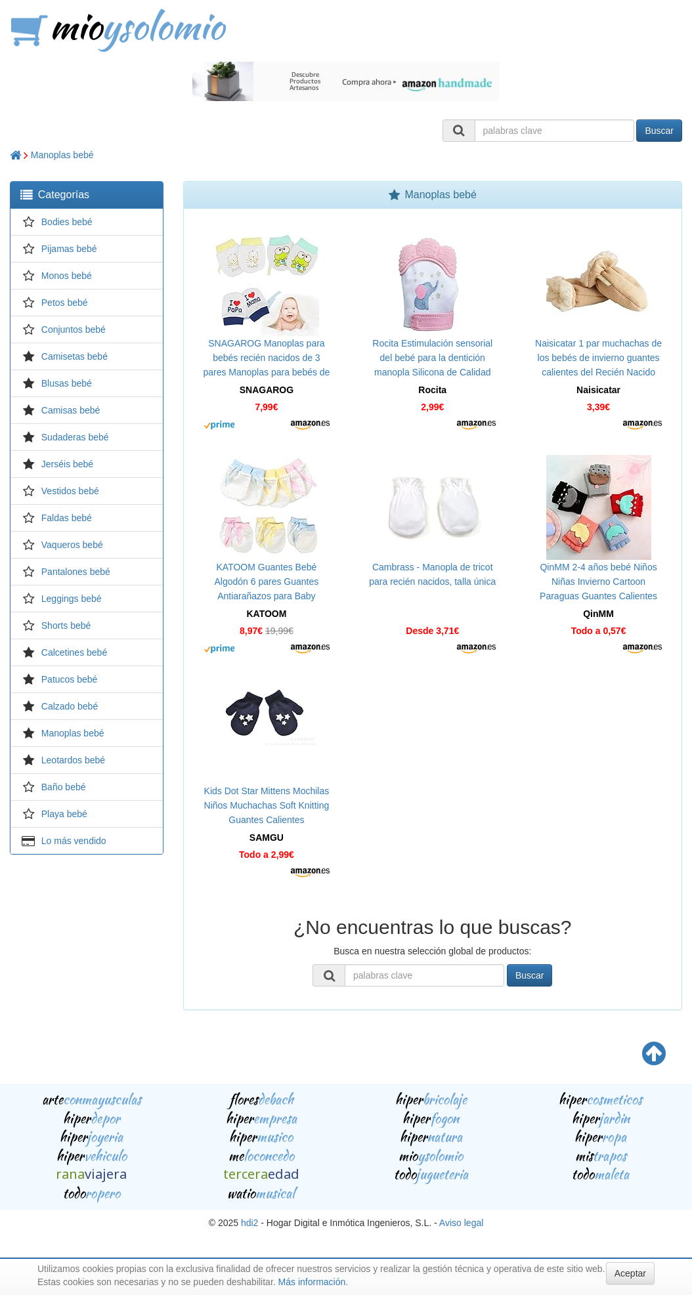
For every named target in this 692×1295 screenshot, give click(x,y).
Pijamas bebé (69, 249)
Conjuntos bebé (73, 329)
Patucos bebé (69, 679)
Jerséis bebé (67, 464)
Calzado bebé (69, 706)
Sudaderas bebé (75, 437)
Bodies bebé (67, 222)
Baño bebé (63, 787)
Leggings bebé (71, 598)
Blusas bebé (66, 383)
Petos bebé (64, 302)
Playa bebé (64, 814)
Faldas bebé (66, 518)
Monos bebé (66, 275)
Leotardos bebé (73, 760)
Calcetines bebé (74, 652)
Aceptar (630, 1273)
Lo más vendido (73, 841)
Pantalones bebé (75, 571)
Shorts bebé (66, 625)
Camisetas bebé (74, 356)
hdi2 (249, 1223)
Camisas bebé (70, 410)
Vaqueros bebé (72, 545)
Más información (312, 1282)
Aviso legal (461, 1223)
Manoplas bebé (62, 155)
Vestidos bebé (70, 491)
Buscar (659, 130)
